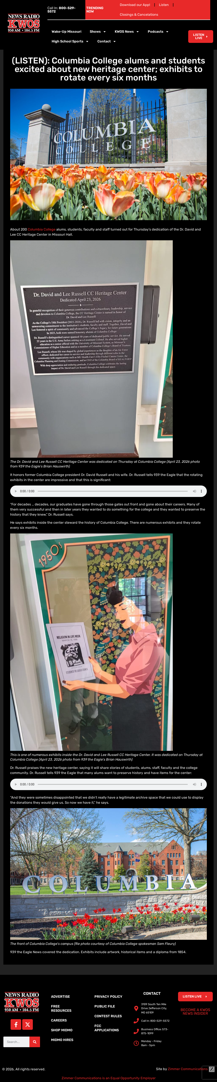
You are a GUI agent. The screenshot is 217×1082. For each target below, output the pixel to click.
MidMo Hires (62, 1040)
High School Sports (70, 41)
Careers (59, 1020)
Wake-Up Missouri (66, 32)
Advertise (60, 997)
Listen (164, 5)
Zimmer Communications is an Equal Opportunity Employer (109, 1078)
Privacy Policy (108, 997)
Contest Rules (108, 1016)
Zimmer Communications (191, 1069)
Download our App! (135, 5)
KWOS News (127, 31)
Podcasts (158, 31)
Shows (98, 31)
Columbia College (42, 229)
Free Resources (61, 1008)
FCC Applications (106, 1028)
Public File (104, 1006)
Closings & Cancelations (139, 15)
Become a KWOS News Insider (195, 1012)
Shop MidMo (61, 1030)
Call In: (61, 9)
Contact (106, 41)
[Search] (34, 1042)
